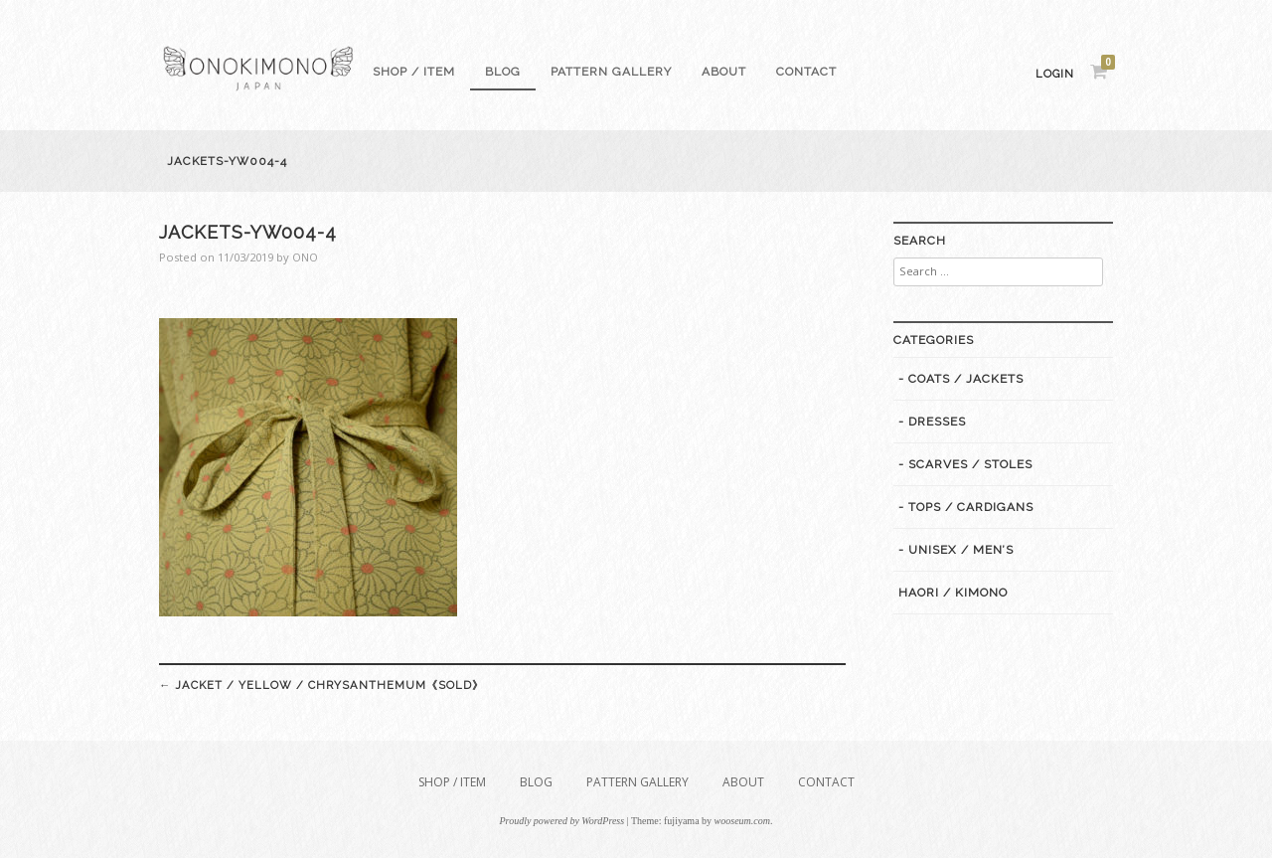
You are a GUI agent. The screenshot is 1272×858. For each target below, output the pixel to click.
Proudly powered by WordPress (562, 820)
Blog (503, 72)
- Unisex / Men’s (956, 550)
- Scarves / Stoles (965, 464)
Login (1054, 74)
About (724, 72)
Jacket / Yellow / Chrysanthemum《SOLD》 (321, 685)
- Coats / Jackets (961, 379)
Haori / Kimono (953, 593)
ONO (305, 257)
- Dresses (932, 422)
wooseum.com (742, 820)
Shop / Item (414, 72)
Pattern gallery (611, 72)
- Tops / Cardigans (966, 507)
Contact (806, 72)
